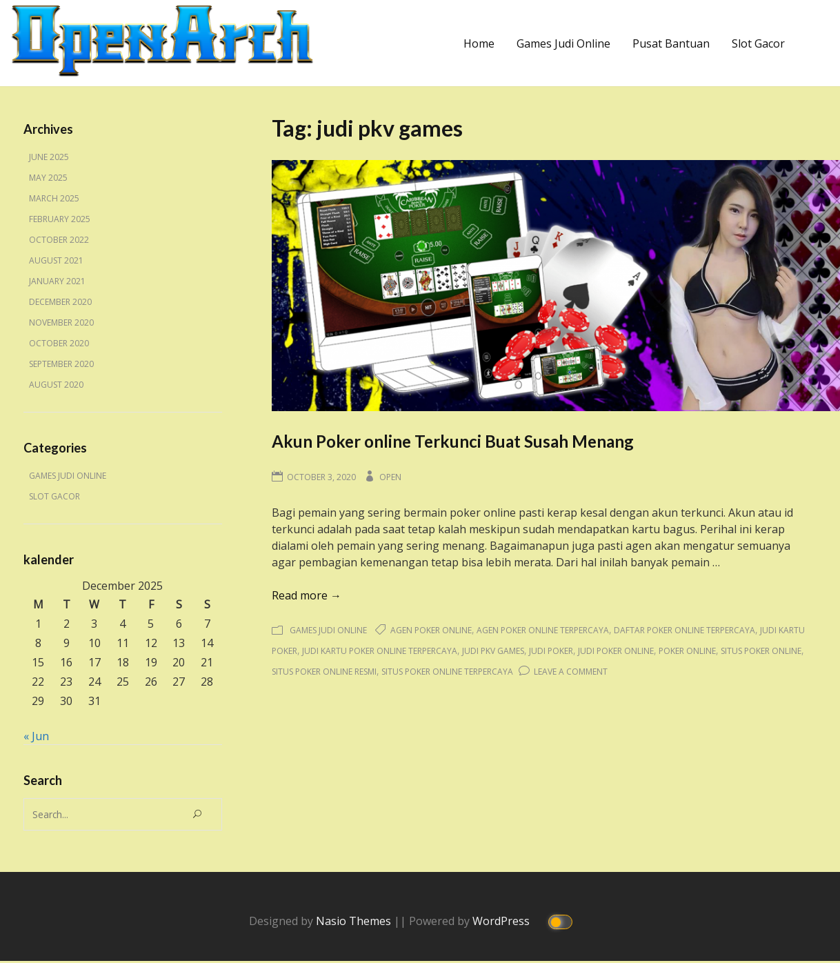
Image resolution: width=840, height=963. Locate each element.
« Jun (36, 736)
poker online (687, 651)
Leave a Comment (571, 671)
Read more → (306, 595)
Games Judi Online (563, 43)
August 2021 (56, 260)
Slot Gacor (758, 43)
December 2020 (60, 302)
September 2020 (61, 364)
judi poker (551, 651)
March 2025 (54, 198)
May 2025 (48, 177)
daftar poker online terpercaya (684, 630)
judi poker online (616, 651)
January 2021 (57, 281)
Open (390, 477)
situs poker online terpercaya (447, 671)
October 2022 (59, 240)
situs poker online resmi (324, 671)
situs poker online (761, 651)
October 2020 (59, 343)
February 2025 (59, 219)
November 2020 (61, 322)
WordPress (502, 920)
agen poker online (431, 630)
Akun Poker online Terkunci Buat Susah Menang (453, 441)
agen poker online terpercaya (543, 630)
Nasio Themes (355, 920)
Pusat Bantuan (671, 43)
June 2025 (49, 157)
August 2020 (56, 384)
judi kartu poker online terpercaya (379, 651)
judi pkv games (493, 651)
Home (478, 43)
